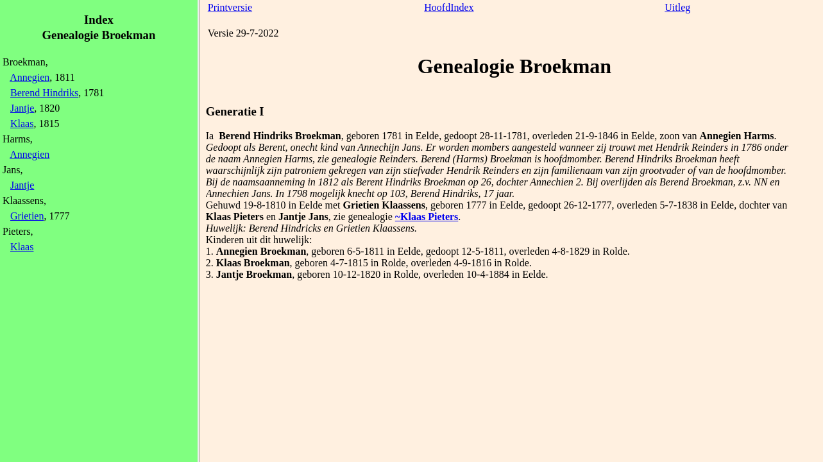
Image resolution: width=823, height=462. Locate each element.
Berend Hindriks (44, 92)
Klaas (21, 123)
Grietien (27, 215)
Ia (210, 135)
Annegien (29, 77)
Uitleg (677, 7)
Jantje (22, 108)
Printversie (230, 7)
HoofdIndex (448, 7)
